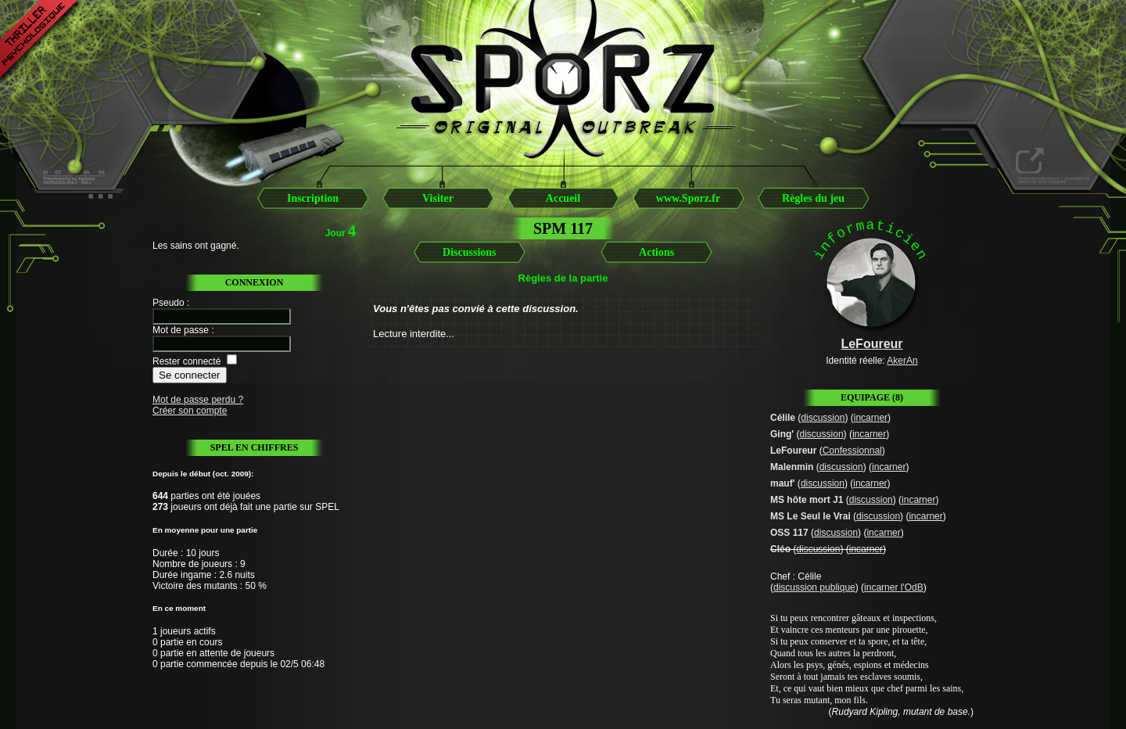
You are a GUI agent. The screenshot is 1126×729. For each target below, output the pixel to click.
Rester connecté (186, 361)
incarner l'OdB (893, 587)
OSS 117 (789, 532)
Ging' (782, 434)
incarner (871, 417)
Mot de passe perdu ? (197, 399)
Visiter (438, 198)
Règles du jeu (813, 198)
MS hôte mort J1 (806, 499)
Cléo (780, 549)
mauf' (782, 483)
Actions (656, 252)
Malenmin (791, 466)
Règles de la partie (563, 278)
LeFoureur (793, 450)
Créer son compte (189, 410)
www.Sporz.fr (688, 198)
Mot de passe (180, 330)
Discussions (469, 252)
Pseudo (168, 302)
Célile (782, 417)
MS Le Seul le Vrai (810, 516)
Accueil (563, 198)
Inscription (313, 198)
